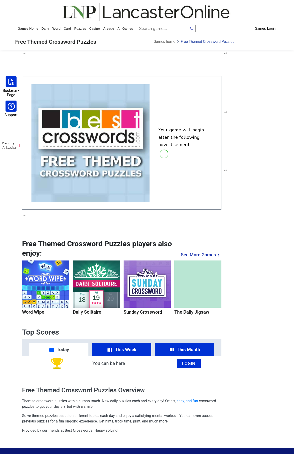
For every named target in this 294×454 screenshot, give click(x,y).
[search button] (192, 28)
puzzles (80, 28)
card (67, 28)
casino (94, 28)
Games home (28, 28)
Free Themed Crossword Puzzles (207, 41)
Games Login (265, 28)
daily (45, 28)
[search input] (162, 28)
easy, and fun (187, 401)
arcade (108, 28)
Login (188, 363)
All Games (125, 28)
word (56, 28)
